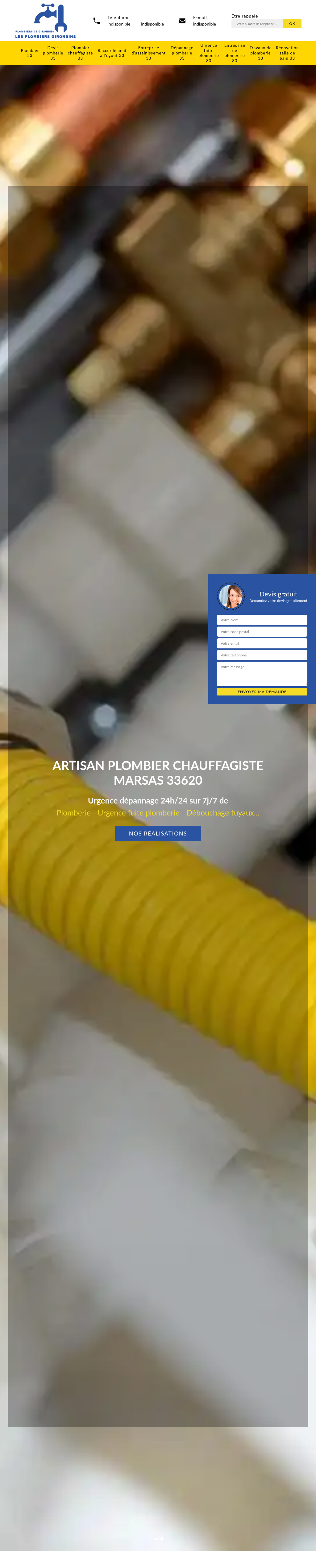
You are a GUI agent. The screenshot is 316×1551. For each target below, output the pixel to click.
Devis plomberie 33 (53, 53)
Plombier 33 (30, 53)
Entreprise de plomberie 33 (234, 53)
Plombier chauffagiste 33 (80, 53)
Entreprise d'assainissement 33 (148, 53)
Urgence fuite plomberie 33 (208, 53)
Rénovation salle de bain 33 (287, 53)
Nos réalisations (158, 833)
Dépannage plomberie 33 (182, 53)
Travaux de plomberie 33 (261, 53)
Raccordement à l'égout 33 (112, 53)
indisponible (204, 23)
